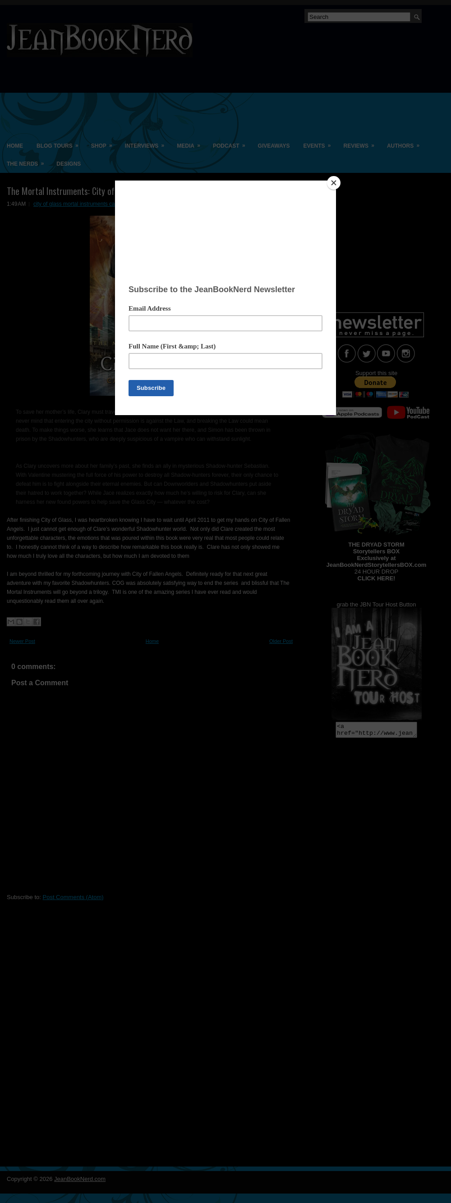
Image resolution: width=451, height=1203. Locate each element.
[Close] (334, 183)
